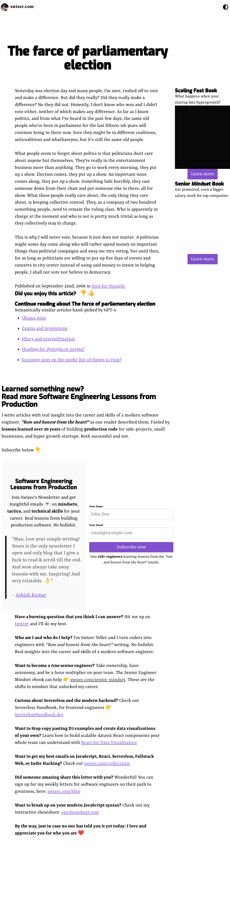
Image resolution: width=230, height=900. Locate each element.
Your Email (96, 525)
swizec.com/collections (107, 763)
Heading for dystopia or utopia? (53, 349)
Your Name (96, 506)
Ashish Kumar (31, 595)
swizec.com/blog (64, 791)
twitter (22, 623)
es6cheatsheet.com (80, 812)
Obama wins (34, 318)
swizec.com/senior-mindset (97, 679)
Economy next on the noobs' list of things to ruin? (71, 359)
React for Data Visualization (109, 742)
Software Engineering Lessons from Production (43, 484)
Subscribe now (131, 547)
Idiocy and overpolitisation (48, 338)
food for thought (108, 286)
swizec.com (22, 6)
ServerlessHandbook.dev (39, 714)
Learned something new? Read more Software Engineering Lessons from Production (79, 396)
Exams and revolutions (44, 328)
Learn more (202, 174)
